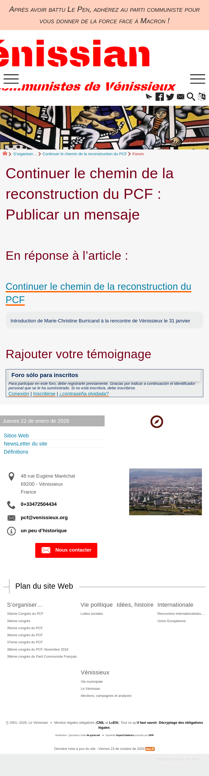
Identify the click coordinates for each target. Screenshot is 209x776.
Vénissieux (95, 672)
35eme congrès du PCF (25, 628)
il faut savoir (147, 723)
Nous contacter (66, 550)
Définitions (16, 452)
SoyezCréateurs (125, 735)
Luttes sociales (92, 614)
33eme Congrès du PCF (25, 614)
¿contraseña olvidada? (84, 393)
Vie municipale (92, 682)
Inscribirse (44, 393)
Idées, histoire (135, 604)
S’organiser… (25, 154)
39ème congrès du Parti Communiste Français (42, 656)
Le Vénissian (90, 689)
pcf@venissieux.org (44, 517)
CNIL (100, 723)
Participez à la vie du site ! (178, 759)
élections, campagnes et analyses (106, 696)
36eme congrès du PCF (25, 635)
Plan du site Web (44, 586)
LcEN (113, 723)
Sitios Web (16, 435)
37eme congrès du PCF (25, 642)
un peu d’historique (44, 530)
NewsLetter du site (25, 444)
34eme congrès (18, 621)
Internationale (175, 604)
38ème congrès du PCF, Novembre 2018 (37, 649)
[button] (149, 97)
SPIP (151, 735)
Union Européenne (171, 621)
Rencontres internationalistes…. (181, 614)
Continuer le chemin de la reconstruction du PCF (85, 154)
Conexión (19, 393)
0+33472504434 (39, 504)
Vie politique (97, 604)
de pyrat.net (93, 735)
